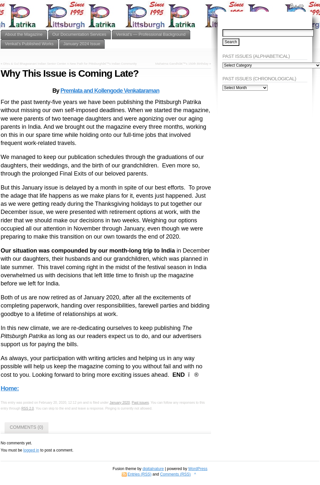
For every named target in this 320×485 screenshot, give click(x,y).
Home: (10, 388)
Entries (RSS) (139, 474)
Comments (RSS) (175, 474)
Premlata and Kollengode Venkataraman (109, 90)
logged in (31, 450)
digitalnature (153, 468)
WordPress (197, 468)
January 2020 (120, 402)
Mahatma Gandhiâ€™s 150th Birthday (181, 63)
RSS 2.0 (27, 408)
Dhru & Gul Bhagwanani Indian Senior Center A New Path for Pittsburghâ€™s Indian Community (70, 63)
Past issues (140, 402)
